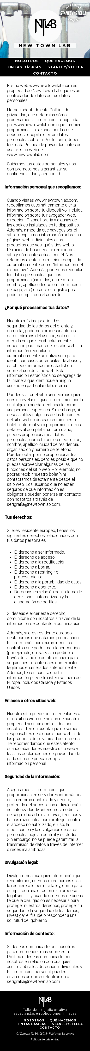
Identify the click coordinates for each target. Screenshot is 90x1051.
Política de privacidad (45, 1039)
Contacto (45, 73)
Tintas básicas (24, 67)
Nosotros (27, 61)
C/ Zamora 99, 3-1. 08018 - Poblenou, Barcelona (45, 1033)
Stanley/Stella (65, 67)
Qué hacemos (60, 61)
